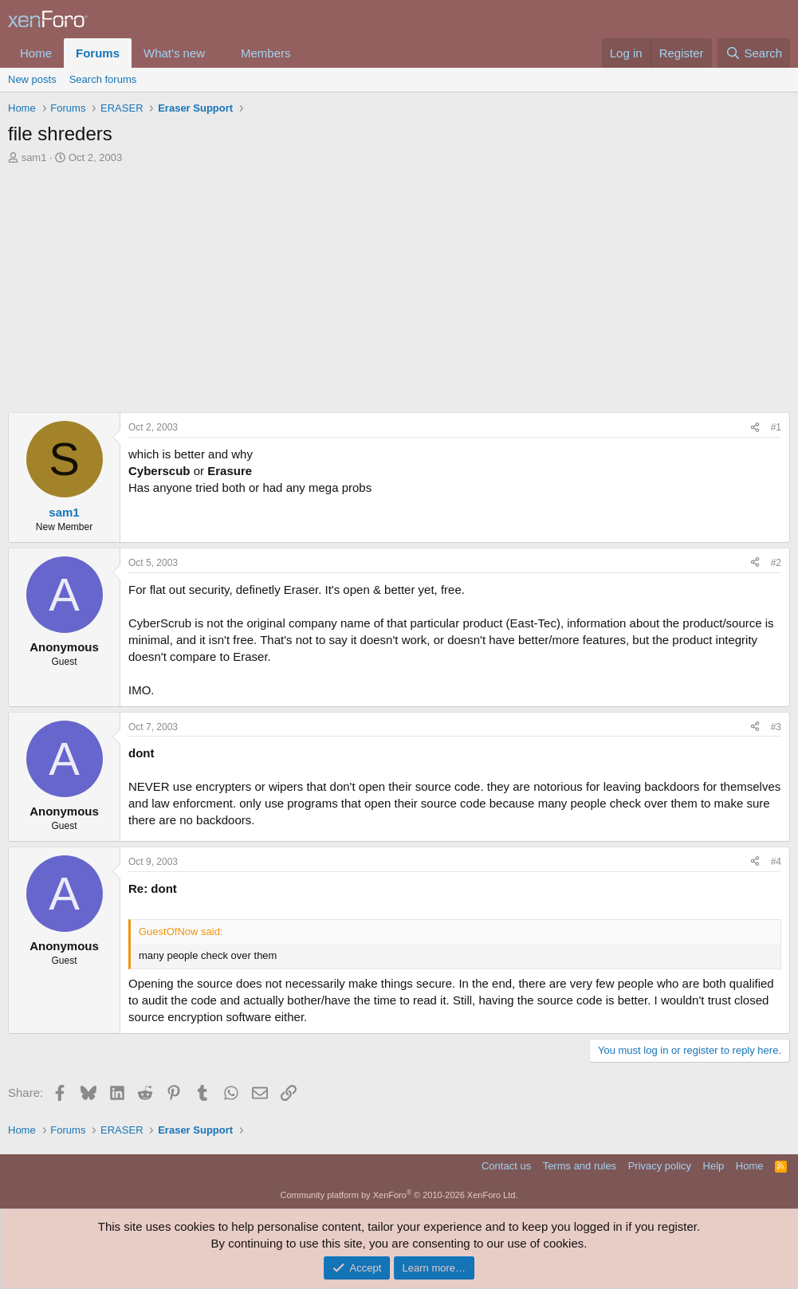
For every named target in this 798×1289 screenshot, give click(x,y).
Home (36, 53)
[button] (217, 53)
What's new (174, 53)
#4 (776, 861)
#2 (776, 562)
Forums (98, 53)
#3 (776, 727)
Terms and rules (579, 1166)
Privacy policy (659, 1166)
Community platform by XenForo (399, 1195)
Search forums (103, 79)
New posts (32, 79)
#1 (776, 427)
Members (266, 53)
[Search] (753, 53)
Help (714, 1166)
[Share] (755, 428)
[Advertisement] (399, 284)
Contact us (506, 1166)
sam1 (34, 157)
